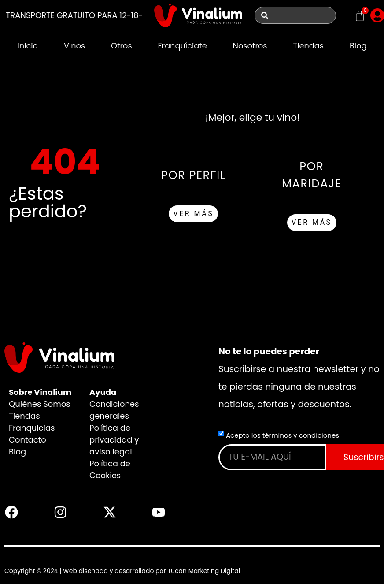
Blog (358, 45)
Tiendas (308, 45)
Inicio (27, 45)
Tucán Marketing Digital (203, 570)
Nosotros (250, 45)
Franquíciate (182, 45)
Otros (121, 45)
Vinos (74, 45)
